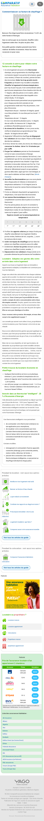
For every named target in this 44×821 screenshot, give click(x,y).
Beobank (5, 737)
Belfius (5, 734)
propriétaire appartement (13, 646)
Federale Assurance (9, 747)
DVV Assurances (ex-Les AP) (12, 756)
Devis (35, 672)
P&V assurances (8, 762)
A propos (16, 787)
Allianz (5, 721)
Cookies (28, 787)
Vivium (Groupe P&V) (9, 766)
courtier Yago (22, 812)
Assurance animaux (29, 816)
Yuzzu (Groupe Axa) (9, 769)
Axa (4, 727)
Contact (22, 787)
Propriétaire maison (11, 639)
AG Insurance (7, 718)
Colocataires (9, 633)
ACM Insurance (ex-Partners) (12, 759)
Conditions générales (20, 790)
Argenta (5, 724)
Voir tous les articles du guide (16, 538)
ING (4, 753)
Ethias (5, 743)
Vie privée (8, 790)
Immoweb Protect (8, 750)
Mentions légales (33, 790)
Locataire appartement (12, 626)
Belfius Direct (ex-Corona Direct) (13, 740)
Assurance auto (19, 816)
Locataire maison (10, 620)
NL (40, 4)
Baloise (5, 731)
